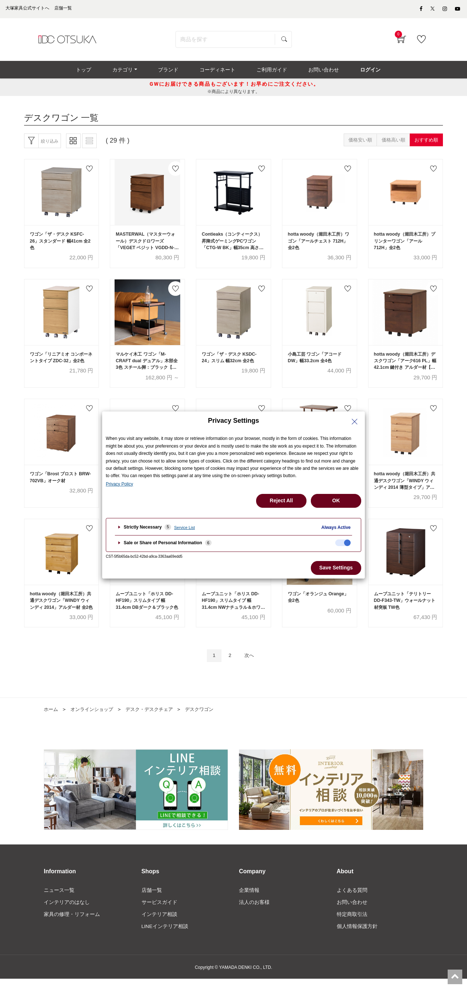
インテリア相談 (159, 925)
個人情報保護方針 (357, 937)
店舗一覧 (152, 900)
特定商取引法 (352, 925)
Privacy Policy (119, 484)
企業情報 (249, 900)
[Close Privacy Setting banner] (355, 422)
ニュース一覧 (59, 900)
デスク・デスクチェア (155, 719)
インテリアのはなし (67, 913)
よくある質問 (352, 900)
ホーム (51, 719)
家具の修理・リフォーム (72, 925)
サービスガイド (159, 913)
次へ (250, 665)
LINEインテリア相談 (165, 937)
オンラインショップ (94, 719)
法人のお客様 (254, 913)
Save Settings (336, 568)
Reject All (281, 500)
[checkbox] (343, 543)
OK (336, 500)
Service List (184, 527)
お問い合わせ (352, 913)
